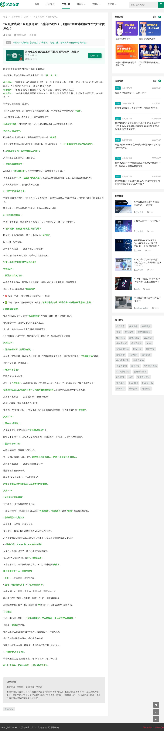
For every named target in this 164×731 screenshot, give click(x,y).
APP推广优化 (150, 366)
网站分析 (137, 349)
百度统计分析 (140, 371)
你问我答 (129, 332)
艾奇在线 (139, 231)
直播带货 (146, 326)
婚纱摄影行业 (122, 360)
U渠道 (81, 4)
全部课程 (50, 4)
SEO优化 (133, 383)
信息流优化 (136, 343)
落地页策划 (134, 338)
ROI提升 (120, 377)
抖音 (131, 377)
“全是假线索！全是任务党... (45, 17)
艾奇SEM (9, 709)
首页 (37, 4)
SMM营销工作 (123, 371)
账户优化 (120, 338)
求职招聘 (133, 388)
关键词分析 (121, 343)
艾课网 (96, 4)
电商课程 (146, 388)
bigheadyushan (142, 308)
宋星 (138, 289)
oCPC (149, 343)
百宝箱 (112, 4)
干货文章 (66, 4)
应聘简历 (120, 388)
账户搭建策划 (144, 332)
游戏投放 (146, 354)
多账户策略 (138, 360)
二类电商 (133, 354)
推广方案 (120, 326)
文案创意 (148, 338)
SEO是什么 (147, 383)
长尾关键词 (121, 366)
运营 (26, 17)
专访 (118, 332)
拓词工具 (120, 383)
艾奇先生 (139, 212)
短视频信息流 (122, 349)
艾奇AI (138, 250)
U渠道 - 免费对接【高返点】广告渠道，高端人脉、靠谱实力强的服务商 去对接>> (50, 42)
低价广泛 (135, 366)
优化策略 (133, 326)
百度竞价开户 (143, 377)
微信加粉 (120, 354)
